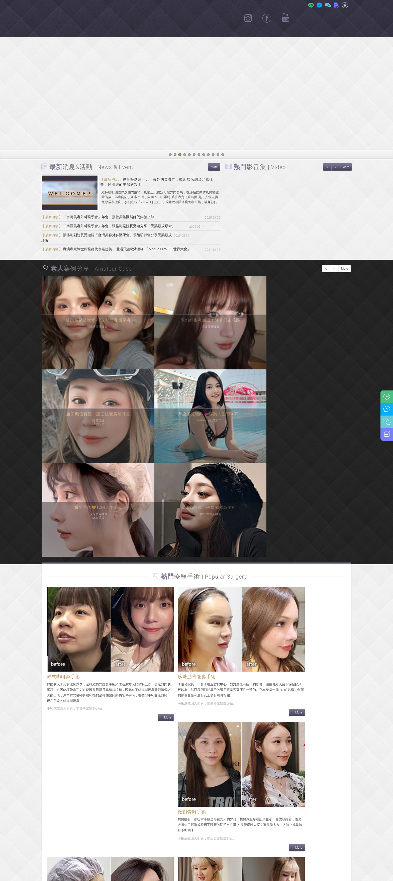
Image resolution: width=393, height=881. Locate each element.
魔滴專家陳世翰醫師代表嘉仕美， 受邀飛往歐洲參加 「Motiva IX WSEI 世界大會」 (120, 249)
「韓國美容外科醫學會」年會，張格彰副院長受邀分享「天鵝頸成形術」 (112, 228)
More (214, 167)
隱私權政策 (235, 874)
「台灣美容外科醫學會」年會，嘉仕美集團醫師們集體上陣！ (103, 217)
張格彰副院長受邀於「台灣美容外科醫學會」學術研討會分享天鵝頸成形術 (114, 238)
